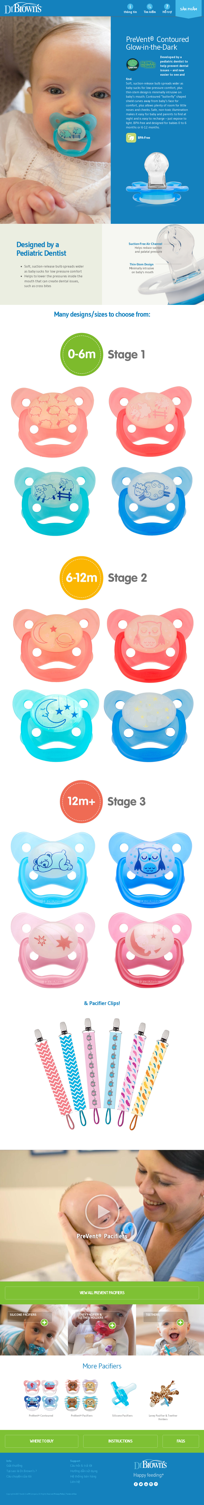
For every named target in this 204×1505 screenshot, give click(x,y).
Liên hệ (75, 1482)
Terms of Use (71, 1494)
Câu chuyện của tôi (18, 1476)
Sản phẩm (188, 9)
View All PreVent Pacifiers (102, 1292)
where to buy (41, 1441)
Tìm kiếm (150, 12)
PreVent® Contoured (41, 1415)
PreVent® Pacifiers (81, 1415)
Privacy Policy (59, 1494)
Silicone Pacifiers (122, 1415)
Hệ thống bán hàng (83, 1476)
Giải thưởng (14, 1465)
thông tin (130, 12)
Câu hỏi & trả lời (81, 1465)
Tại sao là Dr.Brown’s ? (21, 1471)
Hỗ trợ (167, 12)
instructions (120, 1441)
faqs (181, 1441)
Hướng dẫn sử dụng (83, 1471)
